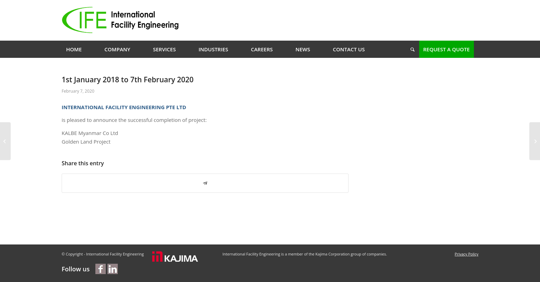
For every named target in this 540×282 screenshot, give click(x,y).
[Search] (410, 49)
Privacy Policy (466, 254)
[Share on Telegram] (205, 183)
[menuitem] (74, 49)
